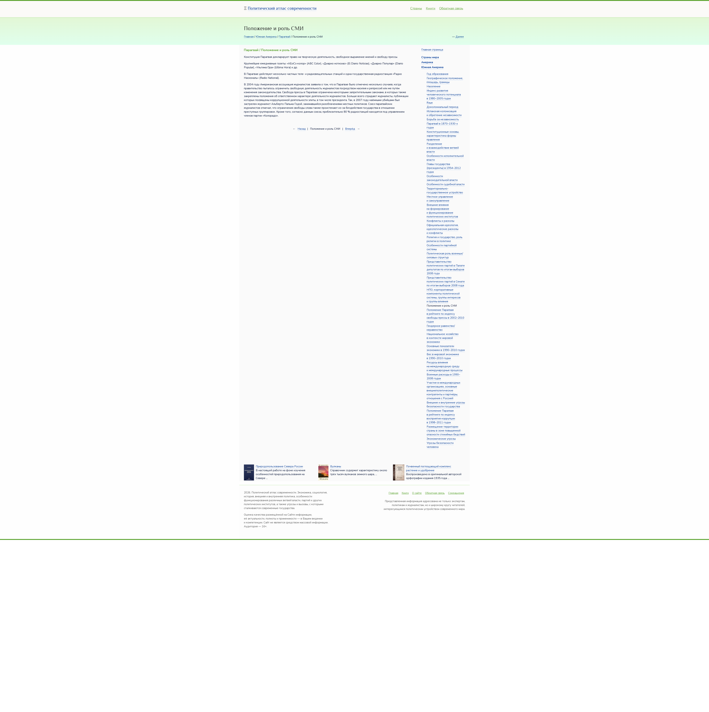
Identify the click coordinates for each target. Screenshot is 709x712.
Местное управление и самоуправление (440, 198)
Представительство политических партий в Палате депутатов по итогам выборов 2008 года (446, 267)
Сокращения (456, 493)
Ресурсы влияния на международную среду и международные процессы (444, 366)
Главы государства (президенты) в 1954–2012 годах (444, 168)
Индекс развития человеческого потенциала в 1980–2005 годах (444, 94)
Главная (249, 37)
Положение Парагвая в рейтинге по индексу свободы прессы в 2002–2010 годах (445, 315)
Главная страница (432, 49)
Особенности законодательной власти (442, 178)
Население (433, 86)
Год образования (437, 74)
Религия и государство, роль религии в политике (444, 239)
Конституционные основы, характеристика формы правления (443, 135)
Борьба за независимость (443, 119)
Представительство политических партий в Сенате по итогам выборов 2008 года (446, 281)
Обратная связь (451, 8)
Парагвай (284, 37)
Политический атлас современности (282, 8)
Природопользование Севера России (279, 466)
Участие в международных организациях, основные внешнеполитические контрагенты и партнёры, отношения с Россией (443, 390)
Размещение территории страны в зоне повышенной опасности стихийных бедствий (446, 430)
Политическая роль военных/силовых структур (445, 255)
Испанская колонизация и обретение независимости (444, 113)
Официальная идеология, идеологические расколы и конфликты (442, 229)
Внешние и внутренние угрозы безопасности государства (446, 404)
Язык (430, 103)
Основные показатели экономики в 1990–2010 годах (446, 348)
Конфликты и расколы (440, 221)
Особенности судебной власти (446, 184)
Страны (416, 8)
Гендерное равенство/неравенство (441, 328)
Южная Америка (266, 37)
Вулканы (335, 466)
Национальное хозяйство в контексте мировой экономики (443, 338)
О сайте (417, 493)
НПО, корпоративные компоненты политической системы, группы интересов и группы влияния (443, 295)
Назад (302, 129)
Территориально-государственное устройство (445, 190)
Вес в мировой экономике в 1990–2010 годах (443, 356)
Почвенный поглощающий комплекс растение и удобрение (428, 468)
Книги (430, 8)
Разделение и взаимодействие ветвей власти (443, 147)
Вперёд (350, 129)
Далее (460, 37)
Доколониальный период (442, 107)
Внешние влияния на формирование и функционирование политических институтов (442, 210)
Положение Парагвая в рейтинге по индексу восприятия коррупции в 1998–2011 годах (441, 416)
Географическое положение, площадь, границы (445, 80)
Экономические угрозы (441, 439)
